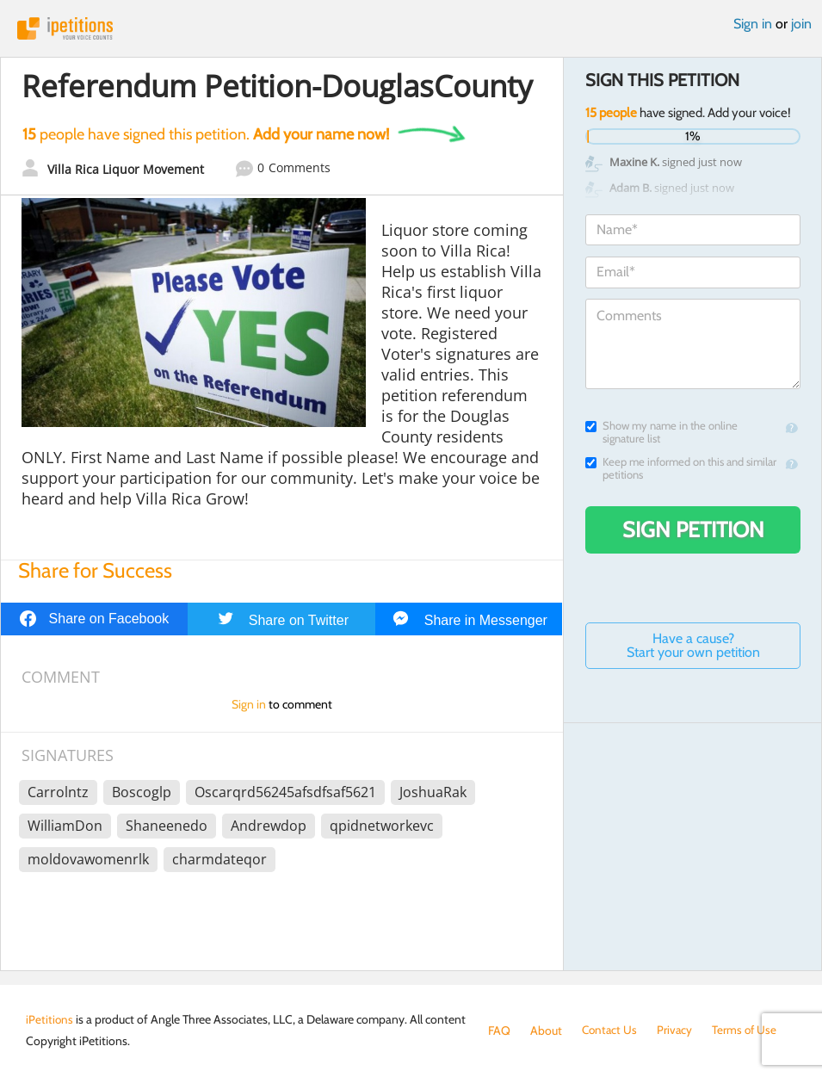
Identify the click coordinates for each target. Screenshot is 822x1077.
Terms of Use (748, 1030)
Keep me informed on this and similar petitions (680, 468)
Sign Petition (693, 529)
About (546, 1030)
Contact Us (611, 1030)
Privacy (677, 1030)
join (801, 23)
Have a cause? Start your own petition (693, 645)
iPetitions (411, 28)
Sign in (752, 23)
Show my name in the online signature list (661, 432)
